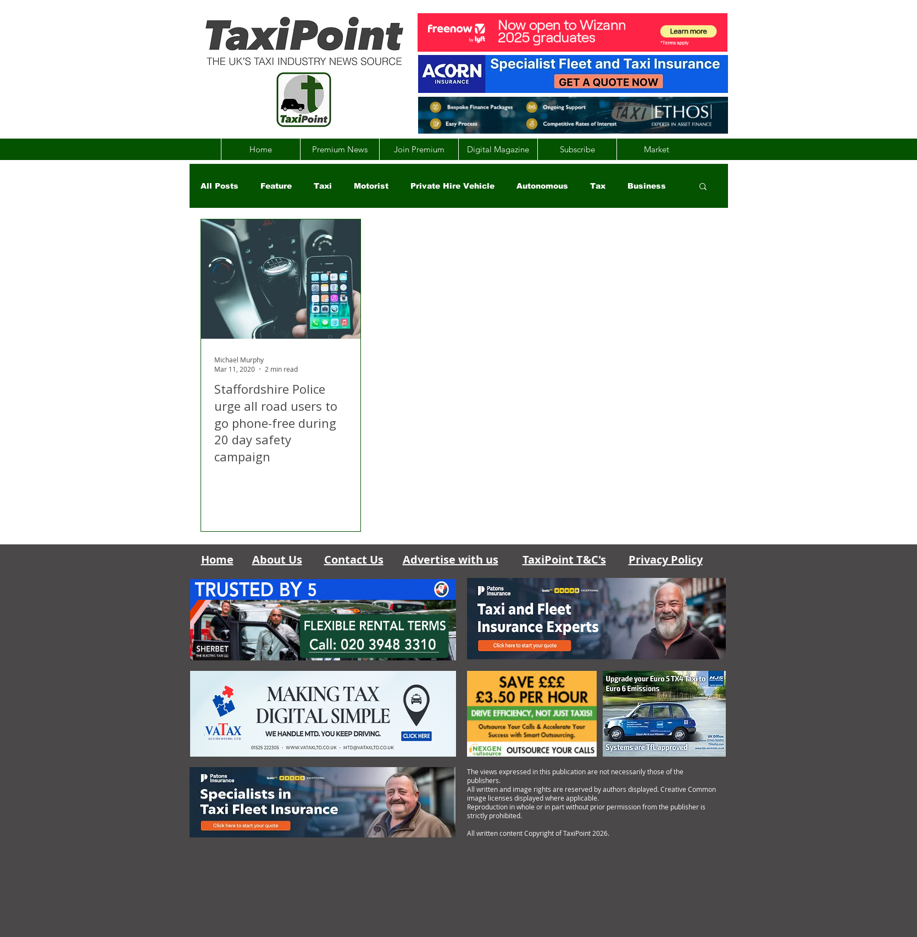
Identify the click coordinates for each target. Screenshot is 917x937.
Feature (276, 185)
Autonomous (542, 185)
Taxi (323, 185)
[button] (703, 187)
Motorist (371, 185)
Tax (597, 185)
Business (646, 185)
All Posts (219, 185)
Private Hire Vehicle (452, 185)
